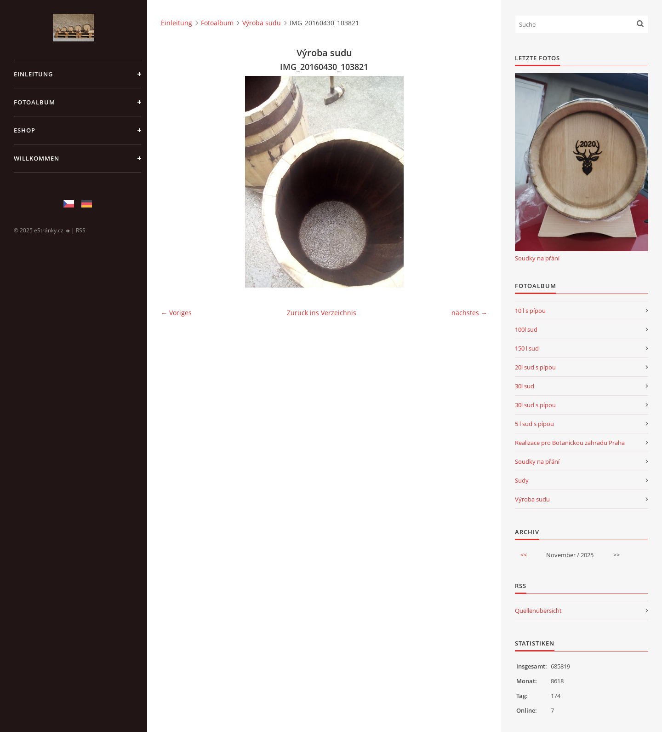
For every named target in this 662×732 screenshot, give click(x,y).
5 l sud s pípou (534, 424)
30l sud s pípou (535, 405)
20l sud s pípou (535, 367)
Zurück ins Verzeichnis (321, 312)
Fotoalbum (34, 102)
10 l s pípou (530, 310)
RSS (81, 230)
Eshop (24, 130)
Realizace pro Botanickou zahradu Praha (570, 442)
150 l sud (527, 348)
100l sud (526, 329)
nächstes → (469, 312)
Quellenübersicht (538, 610)
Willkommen (36, 158)
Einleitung (33, 74)
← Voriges (176, 312)
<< (523, 555)
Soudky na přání (537, 258)
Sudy (522, 480)
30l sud (524, 386)
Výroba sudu (261, 22)
